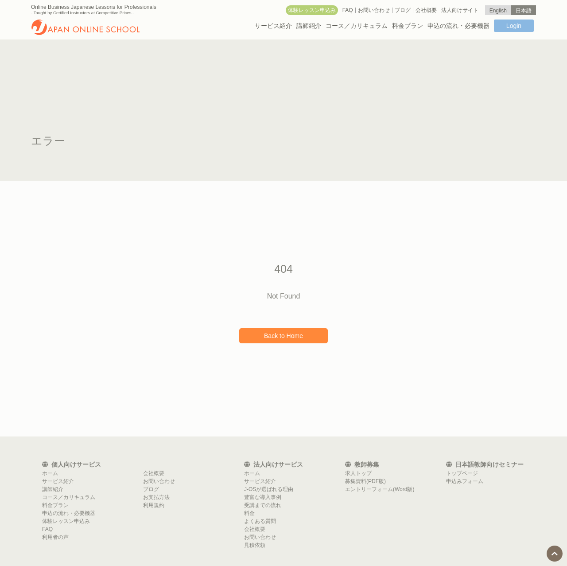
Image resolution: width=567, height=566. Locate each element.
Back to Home (283, 335)
